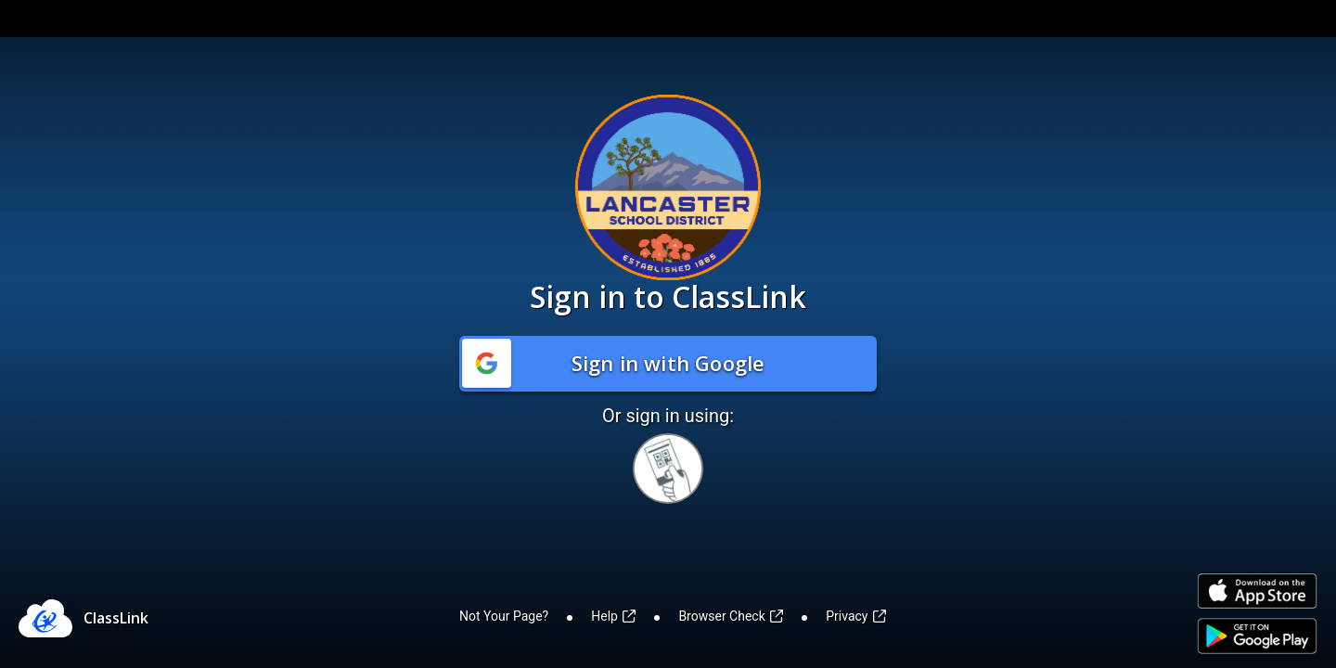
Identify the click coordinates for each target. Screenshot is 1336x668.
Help (613, 616)
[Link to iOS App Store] (1257, 591)
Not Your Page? (503, 616)
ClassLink (116, 618)
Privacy (856, 616)
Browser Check (730, 616)
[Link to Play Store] (1257, 636)
